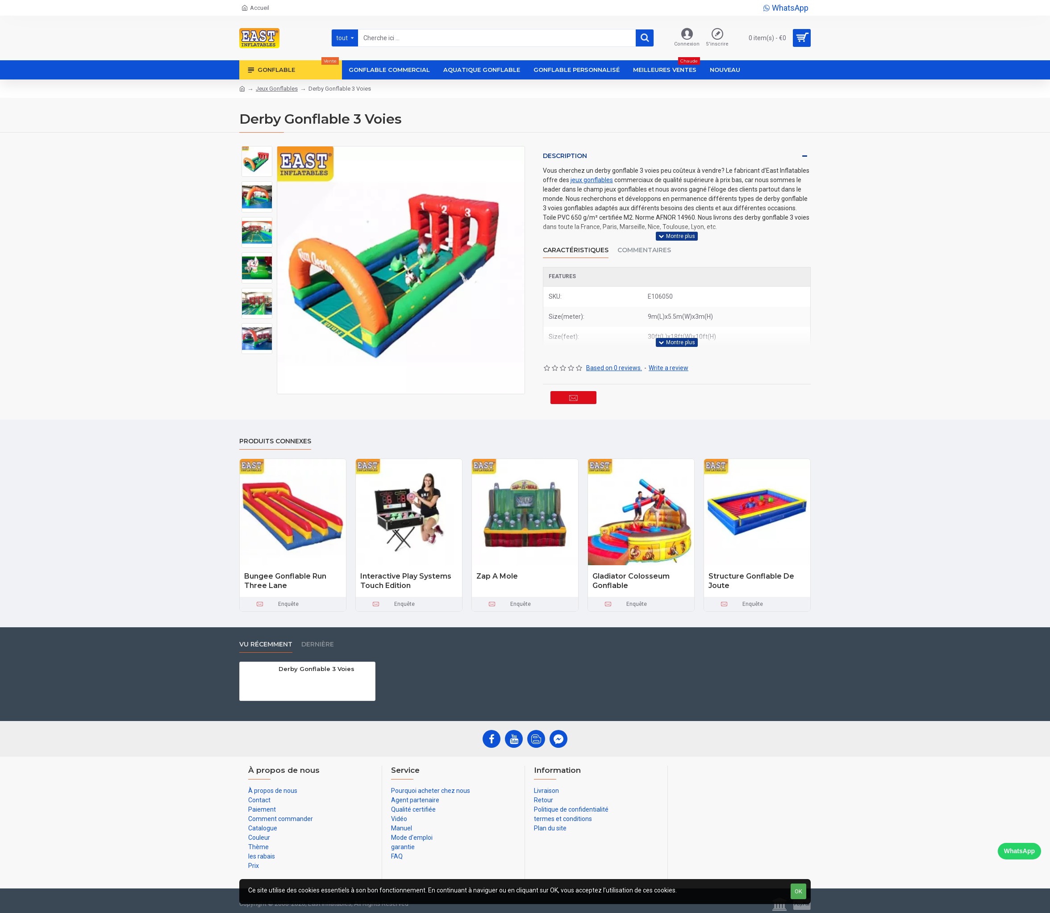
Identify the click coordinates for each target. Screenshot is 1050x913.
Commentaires (644, 244)
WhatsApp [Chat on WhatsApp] (1019, 851)
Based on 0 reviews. (614, 356)
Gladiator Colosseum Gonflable (631, 577)
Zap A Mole (497, 572)
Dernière (317, 640)
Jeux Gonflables (277, 88)
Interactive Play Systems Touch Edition (405, 577)
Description (565, 156)
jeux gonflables (592, 179)
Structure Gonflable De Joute (751, 577)
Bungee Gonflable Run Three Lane (285, 577)
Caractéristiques (575, 244)
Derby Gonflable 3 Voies (316, 664)
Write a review (668, 356)
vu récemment (265, 640)
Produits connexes (275, 437)
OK (798, 891)
